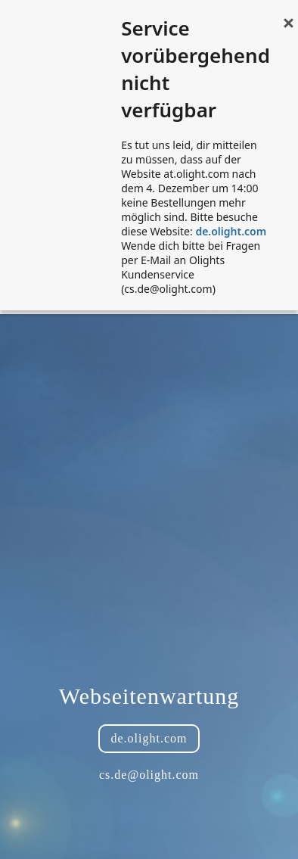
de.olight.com (230, 231)
